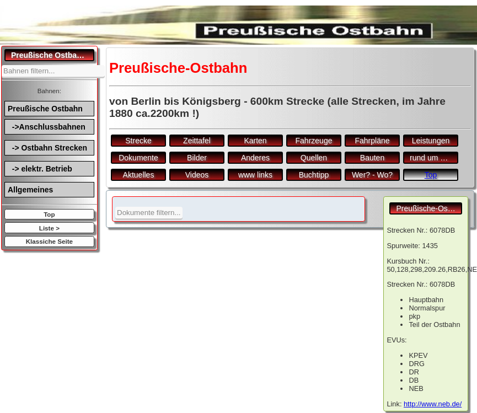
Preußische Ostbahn (45, 108)
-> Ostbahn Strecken (47, 147)
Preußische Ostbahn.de (52, 55)
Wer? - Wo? (372, 174)
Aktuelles (138, 174)
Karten (255, 140)
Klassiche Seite (49, 241)
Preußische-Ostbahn (429, 208)
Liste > (49, 228)
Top (49, 214)
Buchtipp (314, 174)
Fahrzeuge (314, 140)
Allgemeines (30, 189)
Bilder (197, 157)
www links (255, 174)
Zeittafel (197, 140)
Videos (197, 174)
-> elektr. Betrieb (40, 168)
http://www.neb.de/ (433, 404)
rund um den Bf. (434, 157)
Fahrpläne (372, 140)
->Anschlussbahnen (46, 126)
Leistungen (431, 140)
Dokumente (138, 157)
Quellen (314, 157)
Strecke (138, 140)
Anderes (255, 157)
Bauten (372, 157)
